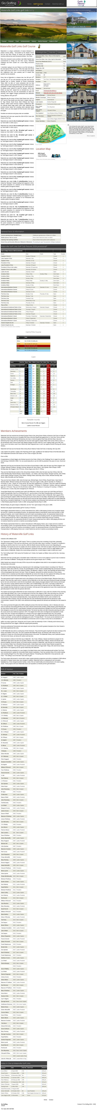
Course (4, 41)
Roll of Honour (42, 41)
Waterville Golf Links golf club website (53, 92)
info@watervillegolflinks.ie (50, 90)
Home (29, 4)
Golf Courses (38, 4)
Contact (47, 4)
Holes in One (53, 41)
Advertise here (92, 11)
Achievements (25, 41)
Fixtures (10, 41)
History (34, 41)
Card (17, 41)
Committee (61, 52)
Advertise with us (58, 4)
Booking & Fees (41, 52)
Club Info (52, 52)
